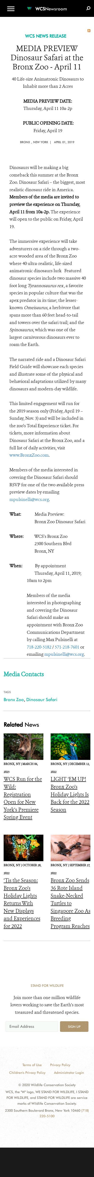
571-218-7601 (67, 647)
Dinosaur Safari (41, 699)
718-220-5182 (39, 647)
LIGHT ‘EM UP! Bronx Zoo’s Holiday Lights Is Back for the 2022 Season (70, 794)
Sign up (74, 1026)
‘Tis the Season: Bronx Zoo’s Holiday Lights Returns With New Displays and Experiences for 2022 (22, 903)
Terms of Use (32, 1065)
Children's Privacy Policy (27, 1073)
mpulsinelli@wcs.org (29, 499)
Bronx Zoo (14, 699)
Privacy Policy (60, 1065)
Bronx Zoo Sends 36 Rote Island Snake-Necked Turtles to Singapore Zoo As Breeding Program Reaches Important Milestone (70, 911)
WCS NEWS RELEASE (45, 36)
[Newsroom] (47, 6)
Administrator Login (69, 1073)
